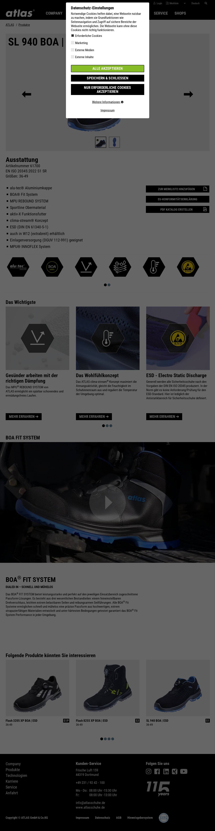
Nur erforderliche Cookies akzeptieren (107, 87)
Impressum (108, 105)
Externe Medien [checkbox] (84, 50)
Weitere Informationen (107, 97)
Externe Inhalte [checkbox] (84, 57)
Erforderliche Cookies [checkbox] (88, 36)
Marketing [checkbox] (81, 43)
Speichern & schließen (107, 78)
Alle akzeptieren (107, 68)
